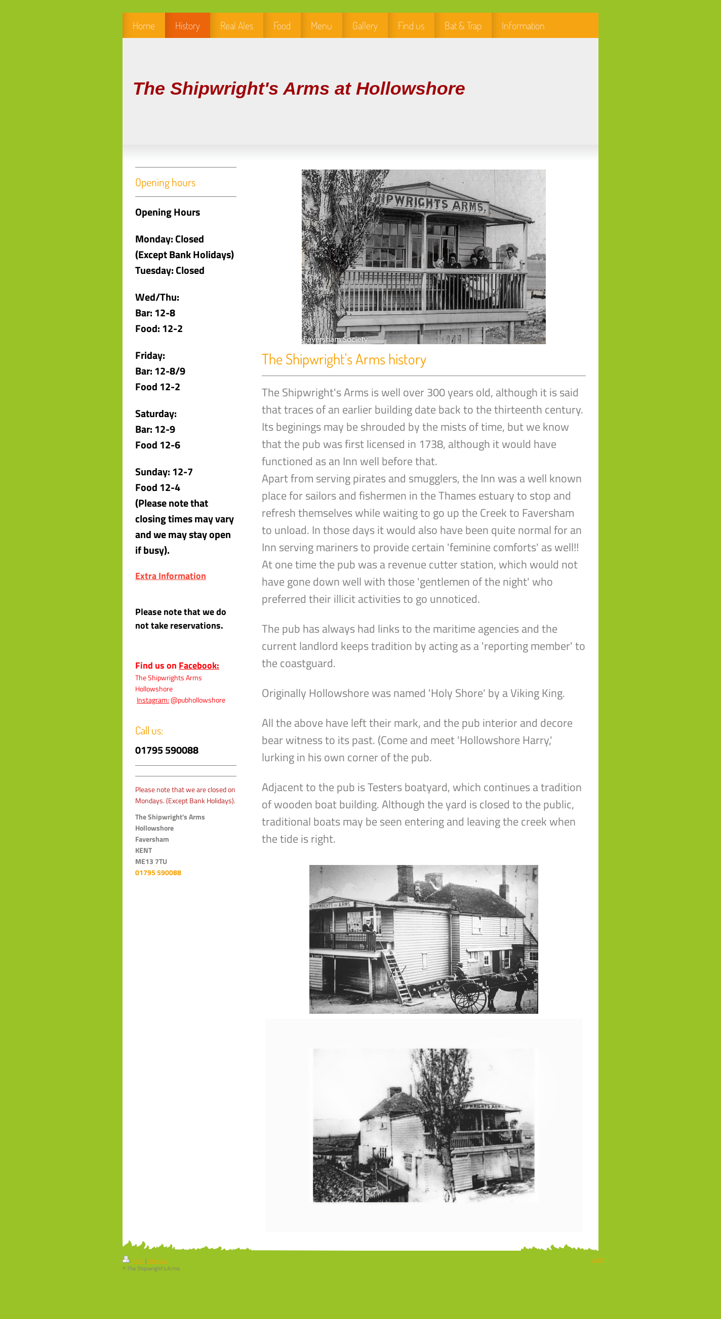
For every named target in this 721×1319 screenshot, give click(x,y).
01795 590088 (158, 872)
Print (134, 1261)
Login (597, 1259)
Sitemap (158, 1261)
